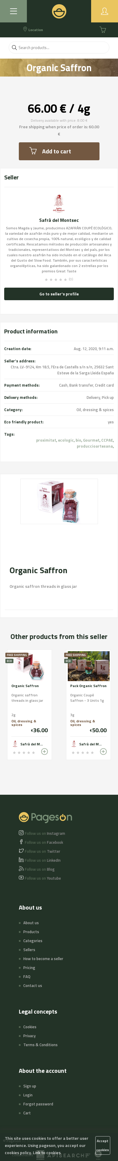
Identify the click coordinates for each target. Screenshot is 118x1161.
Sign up (29, 1086)
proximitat (46, 440)
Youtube (43, 878)
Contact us (32, 985)
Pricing (29, 968)
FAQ (26, 977)
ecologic (66, 440)
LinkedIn (43, 860)
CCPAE (107, 440)
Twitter (42, 851)
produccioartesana (95, 446)
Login (28, 1095)
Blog (40, 869)
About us (31, 923)
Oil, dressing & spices (95, 410)
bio (78, 440)
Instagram (45, 833)
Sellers (29, 950)
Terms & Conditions (40, 1045)
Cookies (29, 1027)
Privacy (29, 1036)
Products (31, 932)
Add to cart (50, 151)
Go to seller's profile (59, 294)
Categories (32, 941)
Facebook (44, 842)
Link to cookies (47, 1152)
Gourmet (91, 440)
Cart (27, 1113)
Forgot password (38, 1104)
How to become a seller (43, 959)
